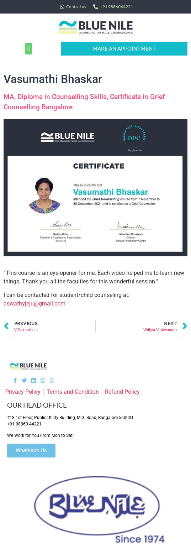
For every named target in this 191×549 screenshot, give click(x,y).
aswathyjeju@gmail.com (34, 303)
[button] (28, 48)
